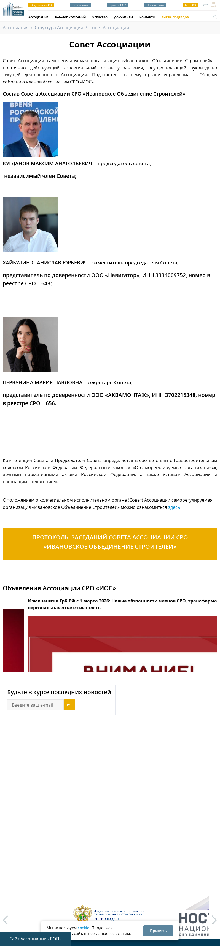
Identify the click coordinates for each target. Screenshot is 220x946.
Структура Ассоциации (59, 28)
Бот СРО (190, 5)
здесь (174, 507)
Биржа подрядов (175, 17)
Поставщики (155, 5)
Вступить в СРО (41, 5)
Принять (158, 930)
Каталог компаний (70, 17)
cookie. (84, 927)
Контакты (147, 17)
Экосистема (80, 5)
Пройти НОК (117, 5)
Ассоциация (38, 17)
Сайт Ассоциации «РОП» (35, 939)
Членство (100, 17)
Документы (123, 17)
